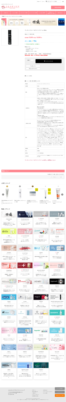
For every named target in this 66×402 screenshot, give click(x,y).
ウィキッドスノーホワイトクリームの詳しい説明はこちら (40, 160)
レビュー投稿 (15, 12)
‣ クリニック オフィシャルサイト (48, 391)
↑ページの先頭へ (59, 388)
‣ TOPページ (34, 390)
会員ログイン (51, 174)
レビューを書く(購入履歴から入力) (32, 81)
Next (62, 195)
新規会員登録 (57, 7)
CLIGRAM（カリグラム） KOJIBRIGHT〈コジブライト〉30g (32, 202)
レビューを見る (28, 75)
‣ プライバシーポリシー (35, 394)
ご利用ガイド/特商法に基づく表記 (51, 13)
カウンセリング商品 (24, 12)
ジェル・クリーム (34, 48)
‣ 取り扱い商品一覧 (35, 391)
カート (43, 1)
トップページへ (60, 392)
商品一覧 (6, 12)
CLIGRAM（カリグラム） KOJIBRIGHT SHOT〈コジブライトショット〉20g (45, 202)
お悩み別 (27, 49)
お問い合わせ (60, 12)
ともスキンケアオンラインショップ (16, 390)
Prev (3, 195)
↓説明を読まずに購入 (59, 395)
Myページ (39, 1)
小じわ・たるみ (33, 51)
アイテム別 (28, 48)
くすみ (31, 49)
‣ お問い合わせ (45, 390)
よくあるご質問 (42, 12)
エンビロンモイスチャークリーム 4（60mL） (56, 202)
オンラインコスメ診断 (33, 12)
